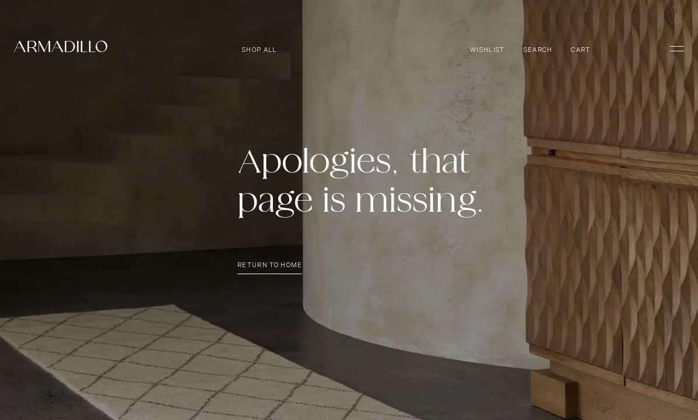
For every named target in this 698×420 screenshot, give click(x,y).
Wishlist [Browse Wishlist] (487, 50)
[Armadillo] (60, 48)
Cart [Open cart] (580, 50)
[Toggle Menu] (672, 48)
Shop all (259, 50)
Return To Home (269, 268)
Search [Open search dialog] (538, 50)
